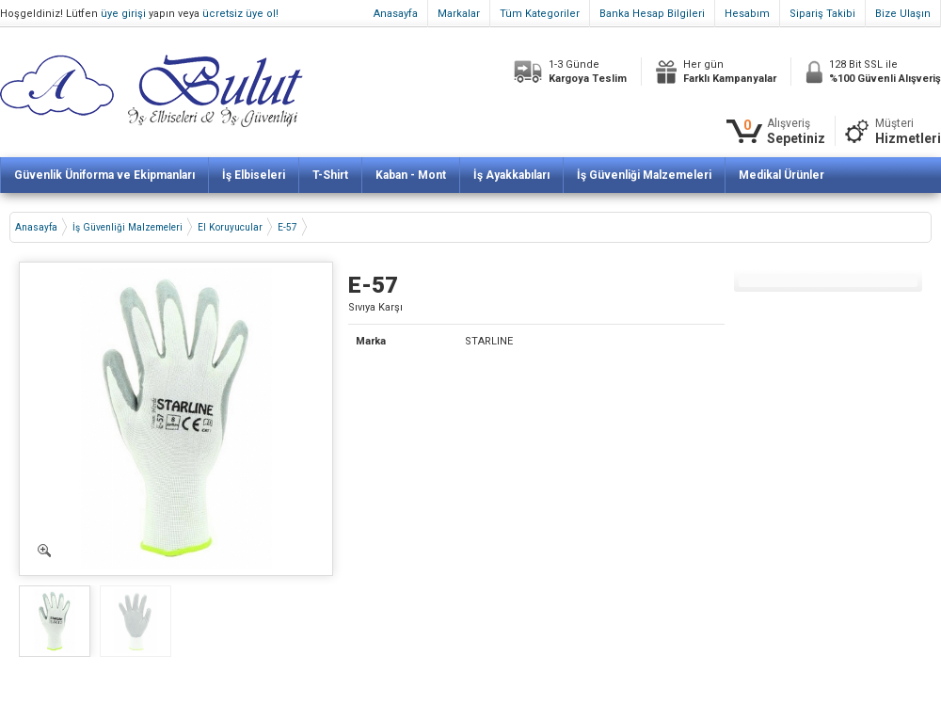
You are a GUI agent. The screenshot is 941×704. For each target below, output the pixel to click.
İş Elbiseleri (253, 175)
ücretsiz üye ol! (240, 14)
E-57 (287, 227)
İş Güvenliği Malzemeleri (644, 175)
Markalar (459, 14)
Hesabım (747, 14)
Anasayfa (396, 14)
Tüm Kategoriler (540, 14)
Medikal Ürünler (781, 175)
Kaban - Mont (410, 175)
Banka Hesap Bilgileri (652, 14)
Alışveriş (796, 131)
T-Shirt (330, 175)
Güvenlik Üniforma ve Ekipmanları (104, 175)
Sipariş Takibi (822, 14)
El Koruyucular (230, 227)
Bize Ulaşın (903, 14)
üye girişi (123, 14)
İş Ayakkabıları (511, 175)
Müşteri (908, 131)
